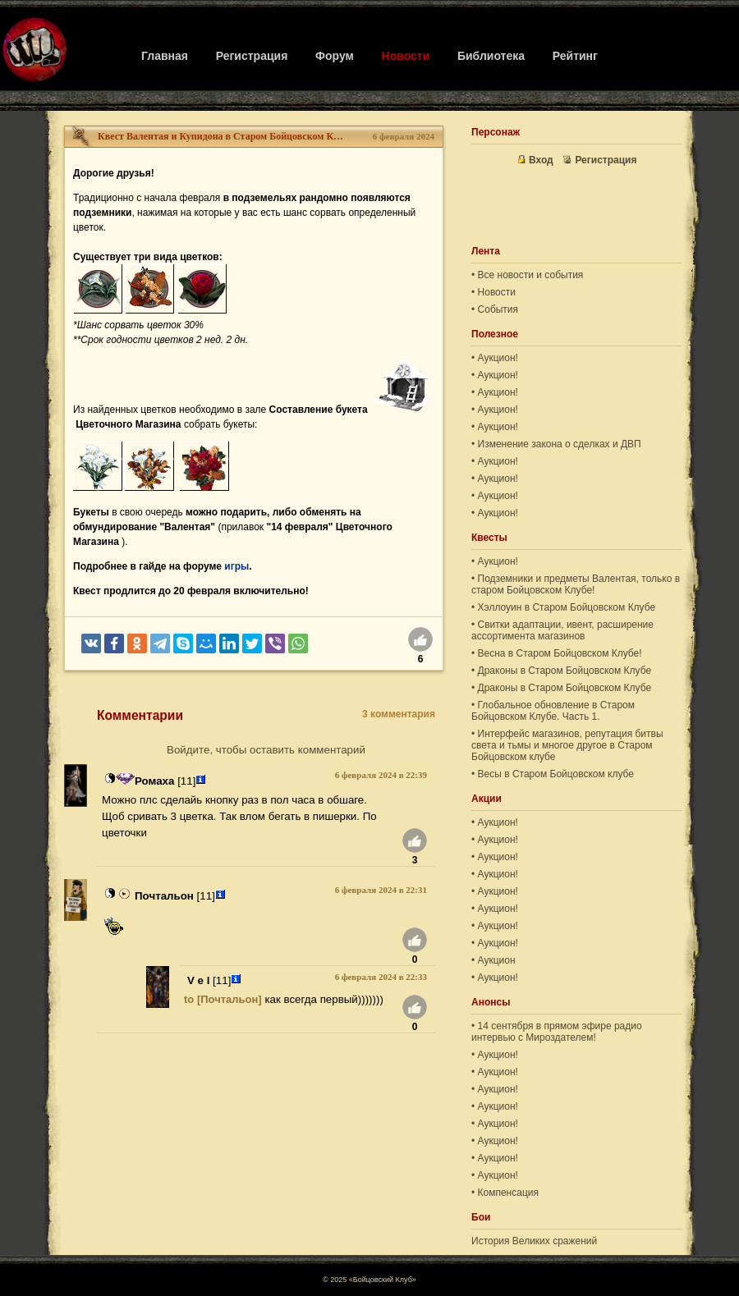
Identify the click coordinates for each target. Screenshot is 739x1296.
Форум (334, 55)
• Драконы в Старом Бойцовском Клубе (561, 670)
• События (494, 309)
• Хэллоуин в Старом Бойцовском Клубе (563, 607)
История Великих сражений (534, 1241)
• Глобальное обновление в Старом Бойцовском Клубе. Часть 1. (553, 710)
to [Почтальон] (223, 999)
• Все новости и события (527, 275)
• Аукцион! (494, 358)
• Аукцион (493, 960)
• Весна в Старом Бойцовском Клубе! (556, 653)
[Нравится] (420, 642)
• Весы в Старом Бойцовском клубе (552, 774)
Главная (164, 55)
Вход (535, 160)
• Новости (493, 292)
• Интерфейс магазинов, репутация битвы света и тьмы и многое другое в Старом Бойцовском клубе (567, 745)
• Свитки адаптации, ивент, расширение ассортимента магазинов (562, 630)
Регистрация (252, 55)
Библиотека (491, 55)
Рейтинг (575, 55)
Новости (406, 55)
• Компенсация (505, 1192)
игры (236, 566)
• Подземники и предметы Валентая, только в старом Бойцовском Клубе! (575, 584)
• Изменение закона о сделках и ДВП (556, 444)
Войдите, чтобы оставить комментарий (266, 750)
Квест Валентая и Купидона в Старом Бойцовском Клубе (221, 136)
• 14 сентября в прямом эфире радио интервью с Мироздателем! (556, 1031)
